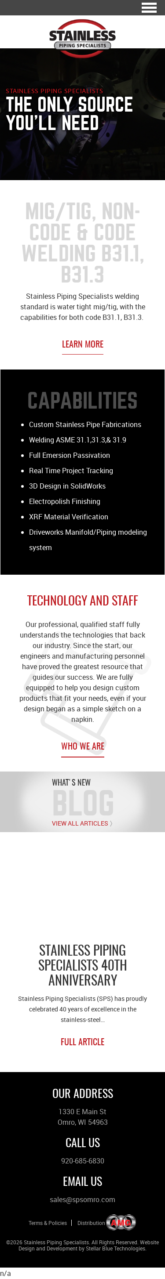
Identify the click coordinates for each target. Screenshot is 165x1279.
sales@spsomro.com (82, 1199)
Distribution (91, 1223)
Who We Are (82, 747)
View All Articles (80, 823)
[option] (82, 951)
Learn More (82, 345)
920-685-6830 (82, 1161)
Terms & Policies (48, 1223)
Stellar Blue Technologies (115, 1248)
